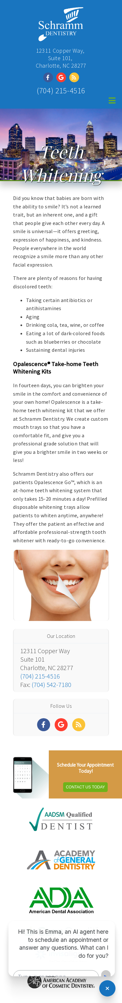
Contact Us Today (85, 787)
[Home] (61, 37)
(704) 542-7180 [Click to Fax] (51, 684)
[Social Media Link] (49, 77)
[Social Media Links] (43, 724)
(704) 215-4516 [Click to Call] (61, 91)
